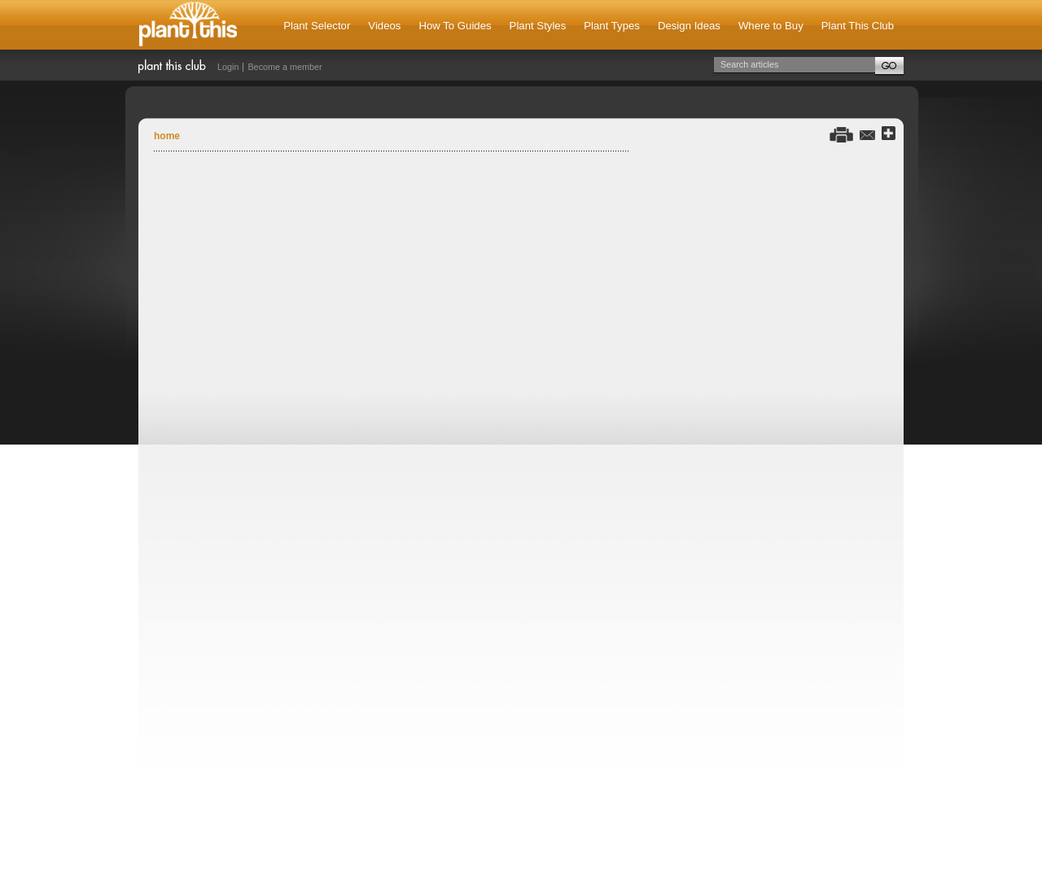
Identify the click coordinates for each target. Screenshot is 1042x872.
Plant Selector (316, 26)
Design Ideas (689, 26)
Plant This (188, 25)
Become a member (284, 67)
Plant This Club (857, 26)
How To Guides (454, 26)
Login (228, 67)
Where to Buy (770, 26)
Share (888, 133)
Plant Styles (538, 26)
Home (167, 136)
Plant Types (612, 26)
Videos (384, 26)
